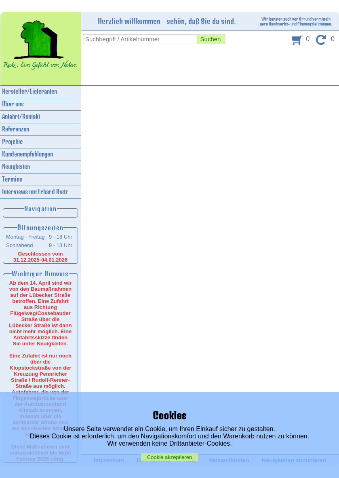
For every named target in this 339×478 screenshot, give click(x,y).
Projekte (12, 141)
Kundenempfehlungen (27, 154)
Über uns (13, 104)
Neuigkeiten (16, 166)
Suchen (210, 39)
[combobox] (139, 39)
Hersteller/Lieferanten (29, 91)
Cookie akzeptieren (169, 457)
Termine (12, 179)
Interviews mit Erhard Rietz (35, 191)
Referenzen (15, 129)
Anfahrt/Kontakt (21, 116)
